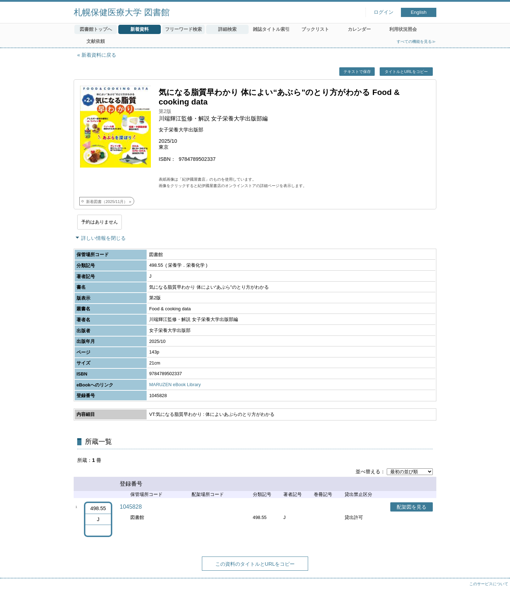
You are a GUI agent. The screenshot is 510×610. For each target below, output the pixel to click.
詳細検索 (227, 29)
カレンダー (359, 29)
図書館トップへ (96, 29)
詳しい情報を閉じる (103, 238)
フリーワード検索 (183, 29)
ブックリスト (315, 29)
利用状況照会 (403, 29)
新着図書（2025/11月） (107, 201)
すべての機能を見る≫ (416, 41)
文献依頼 (95, 41)
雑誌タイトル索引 (271, 29)
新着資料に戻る (98, 55)
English (419, 12)
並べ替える (368, 471)
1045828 (131, 507)
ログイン (383, 12)
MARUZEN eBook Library (175, 384)
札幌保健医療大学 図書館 (122, 12)
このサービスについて (488, 584)
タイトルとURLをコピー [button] (406, 71)
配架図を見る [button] (411, 507)
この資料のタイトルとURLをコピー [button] (255, 564)
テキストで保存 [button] (357, 71)
